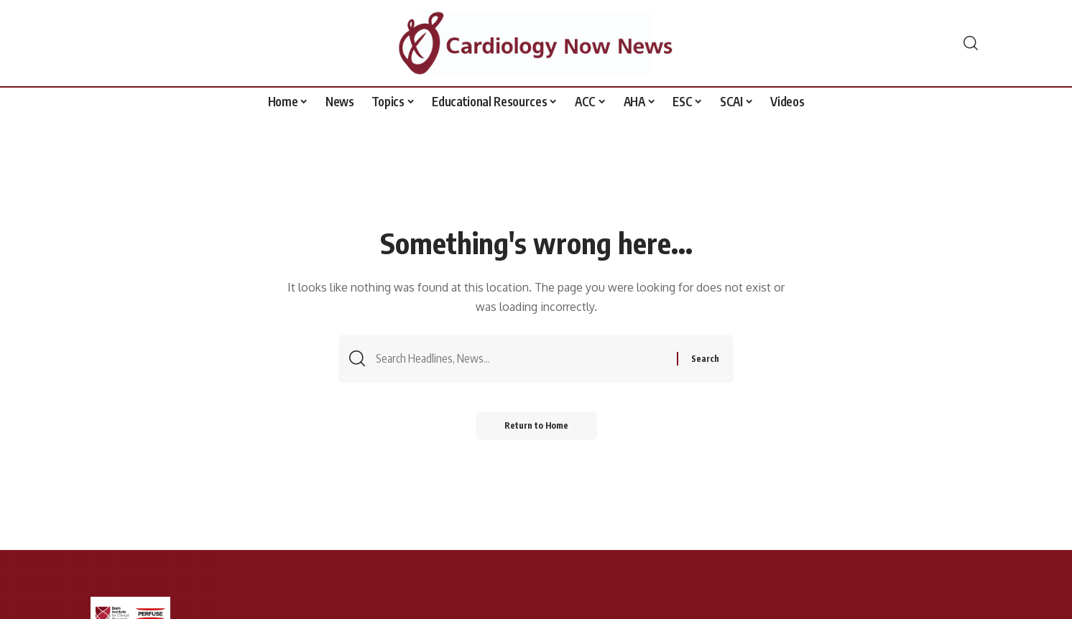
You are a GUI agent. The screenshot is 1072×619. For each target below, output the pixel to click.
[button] (971, 43)
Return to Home (536, 425)
